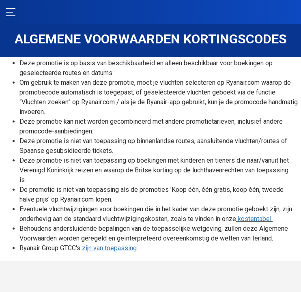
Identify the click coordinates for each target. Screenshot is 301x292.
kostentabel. (43, 228)
